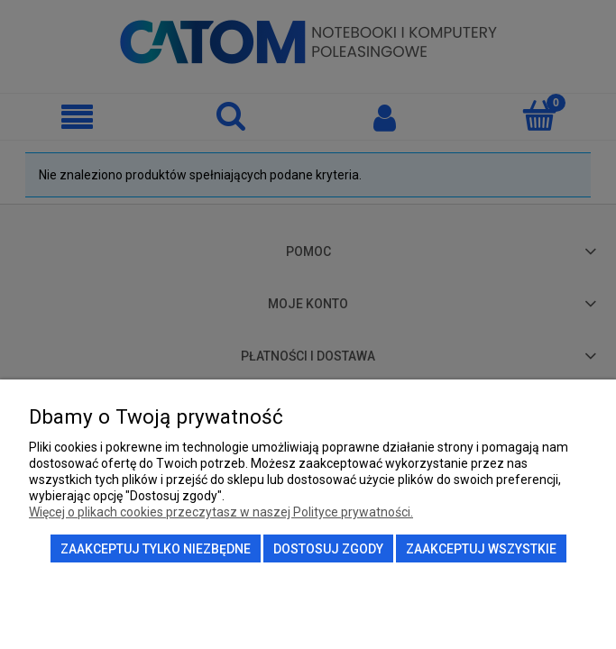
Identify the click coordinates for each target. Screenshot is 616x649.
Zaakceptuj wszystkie (481, 549)
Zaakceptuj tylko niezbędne (155, 549)
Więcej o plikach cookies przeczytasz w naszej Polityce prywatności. (221, 512)
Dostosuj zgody (328, 549)
